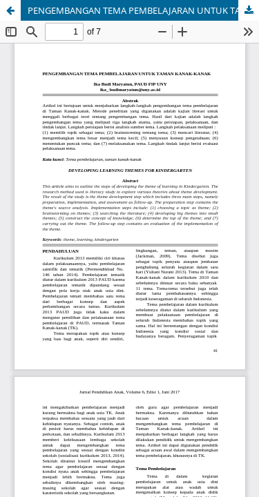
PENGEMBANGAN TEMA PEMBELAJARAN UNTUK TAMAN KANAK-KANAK (143, 10)
